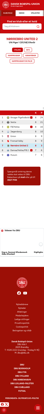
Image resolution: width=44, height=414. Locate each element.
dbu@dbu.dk (23, 353)
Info (28, 50)
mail (23, 177)
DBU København (22, 380)
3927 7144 (12, 180)
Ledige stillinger (22, 319)
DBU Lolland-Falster (22, 384)
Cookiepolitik (22, 327)
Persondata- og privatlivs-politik (22, 398)
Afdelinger (22, 312)
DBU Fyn (22, 372)
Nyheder (22, 308)
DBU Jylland (22, 376)
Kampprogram (14, 55)
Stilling (17, 50)
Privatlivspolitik (22, 323)
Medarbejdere (22, 316)
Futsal (22, 391)
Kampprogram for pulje (22, 61)
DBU (22, 365)
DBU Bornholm (22, 369)
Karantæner (30, 55)
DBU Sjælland (22, 387)
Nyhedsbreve (22, 304)
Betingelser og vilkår (22, 331)
